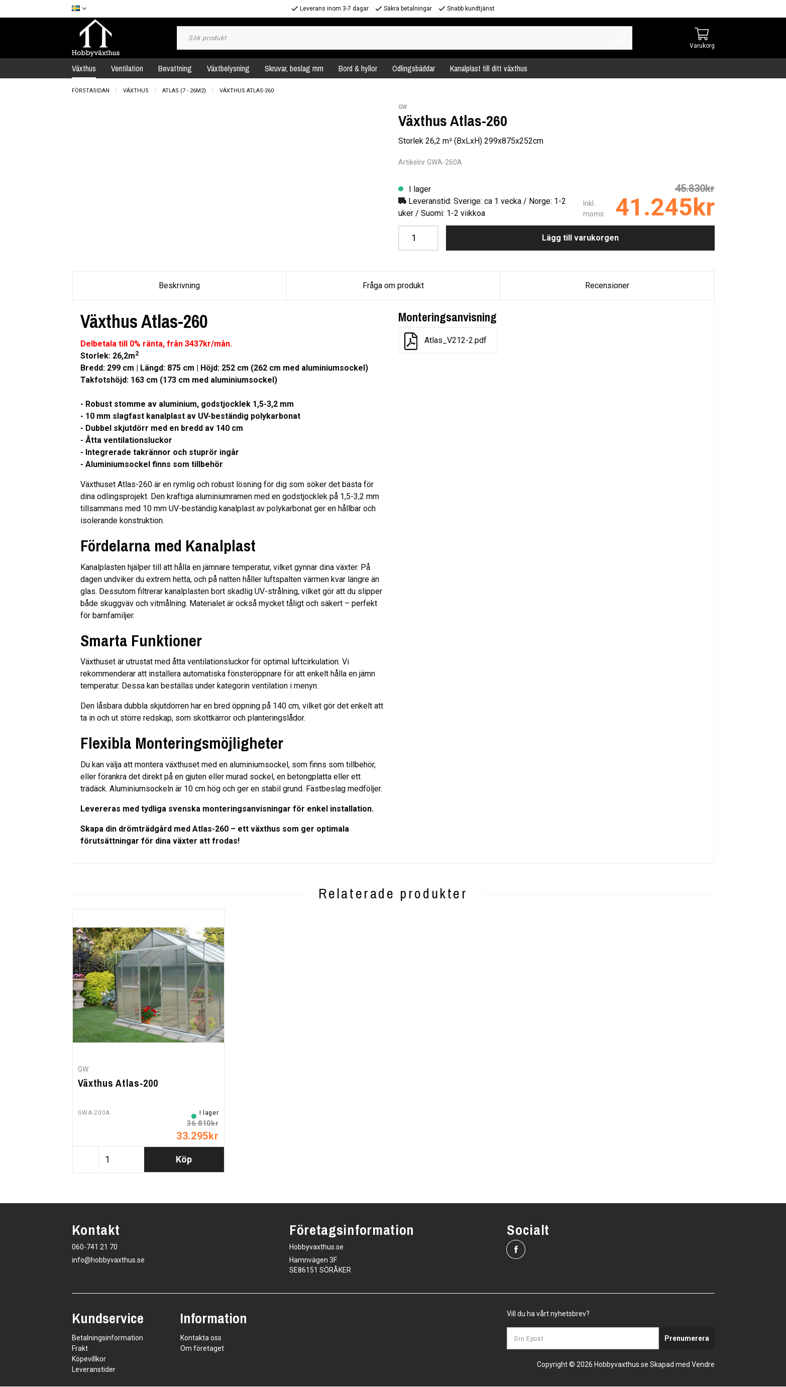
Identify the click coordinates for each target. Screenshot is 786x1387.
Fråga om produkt (393, 285)
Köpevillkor (89, 1359)
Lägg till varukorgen (580, 238)
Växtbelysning (228, 68)
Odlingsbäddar (413, 68)
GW (402, 107)
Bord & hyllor (358, 68)
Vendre (703, 1365)
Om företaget (202, 1349)
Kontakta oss (200, 1338)
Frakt (80, 1349)
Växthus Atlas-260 (246, 90)
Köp (184, 1159)
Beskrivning (179, 285)
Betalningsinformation (107, 1338)
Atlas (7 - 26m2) (184, 90)
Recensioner (607, 285)
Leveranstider (94, 1370)
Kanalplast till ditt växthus (488, 68)
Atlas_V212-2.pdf (445, 341)
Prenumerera (686, 1339)
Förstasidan (90, 90)
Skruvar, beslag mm (294, 68)
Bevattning (175, 68)
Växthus (84, 68)
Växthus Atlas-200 (118, 1083)
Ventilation (127, 68)
